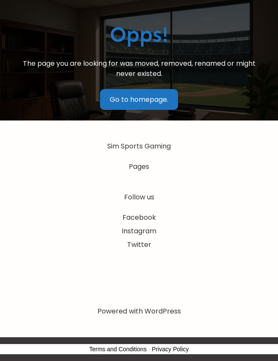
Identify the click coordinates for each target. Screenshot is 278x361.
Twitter (139, 244)
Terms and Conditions (118, 349)
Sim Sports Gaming (139, 146)
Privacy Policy (170, 349)
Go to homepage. (139, 99)
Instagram (139, 231)
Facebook (139, 217)
